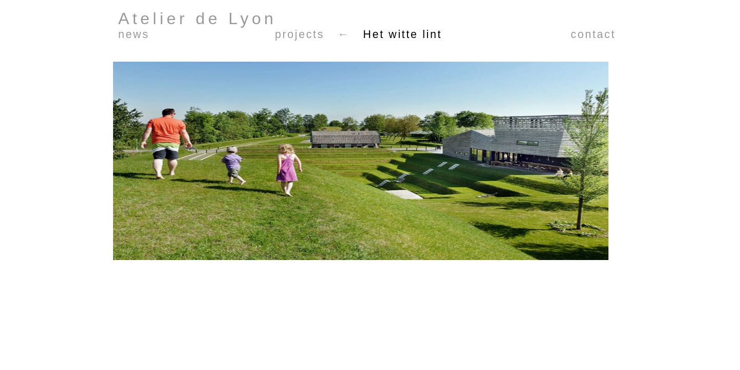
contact (593, 34)
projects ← (312, 34)
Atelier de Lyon (197, 18)
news (133, 34)
